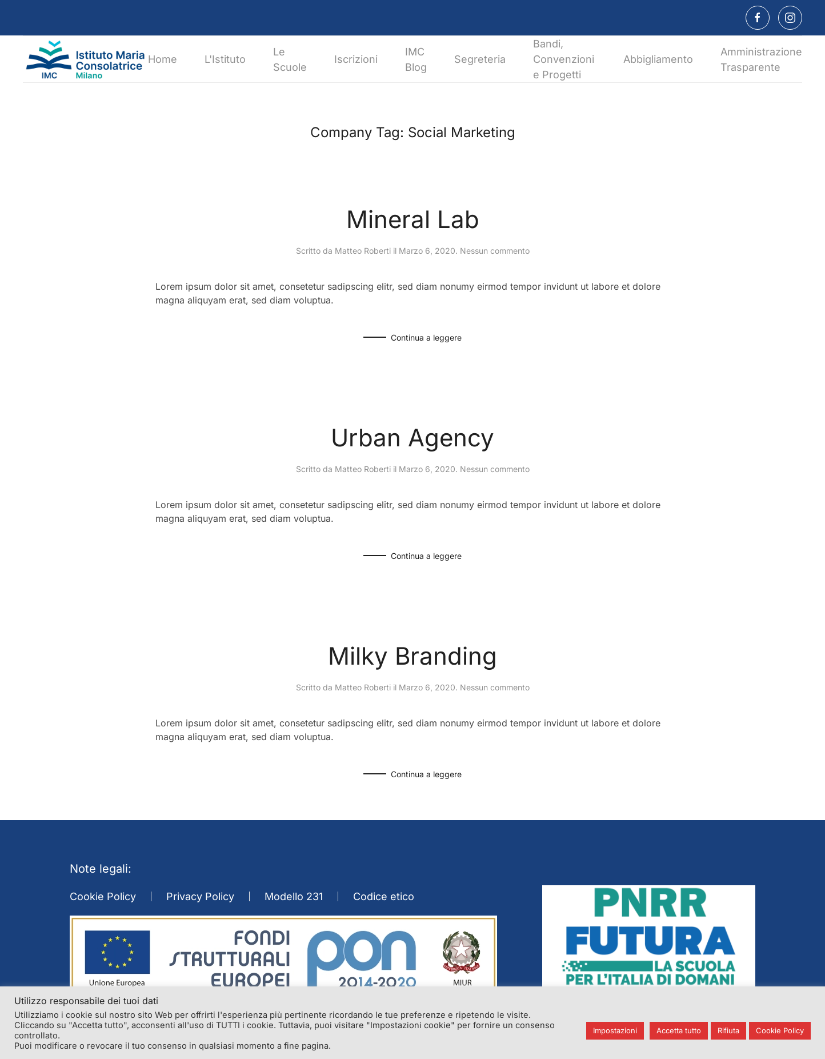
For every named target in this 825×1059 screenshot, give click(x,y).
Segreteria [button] (480, 59)
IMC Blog (416, 59)
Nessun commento (495, 250)
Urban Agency (412, 437)
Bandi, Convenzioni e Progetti (563, 59)
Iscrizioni (356, 59)
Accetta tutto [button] (678, 1030)
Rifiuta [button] (728, 1030)
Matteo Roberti (363, 250)
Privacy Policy (200, 896)
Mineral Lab (412, 219)
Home (162, 59)
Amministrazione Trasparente (761, 59)
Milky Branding (412, 655)
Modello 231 (294, 896)
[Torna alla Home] (85, 59)
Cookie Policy (103, 896)
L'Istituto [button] (225, 59)
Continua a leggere (426, 337)
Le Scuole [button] (290, 59)
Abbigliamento (658, 59)
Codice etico (383, 896)
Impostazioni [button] (615, 1030)
